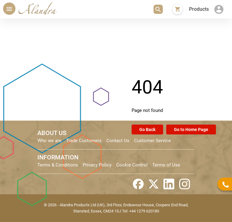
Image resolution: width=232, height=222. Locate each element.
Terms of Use (166, 165)
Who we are (49, 140)
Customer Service (152, 140)
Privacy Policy (97, 165)
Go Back (147, 129)
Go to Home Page (191, 129)
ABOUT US (51, 133)
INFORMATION (57, 157)
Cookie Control (132, 165)
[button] (158, 9)
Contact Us (117, 140)
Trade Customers (84, 140)
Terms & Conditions (57, 165)
